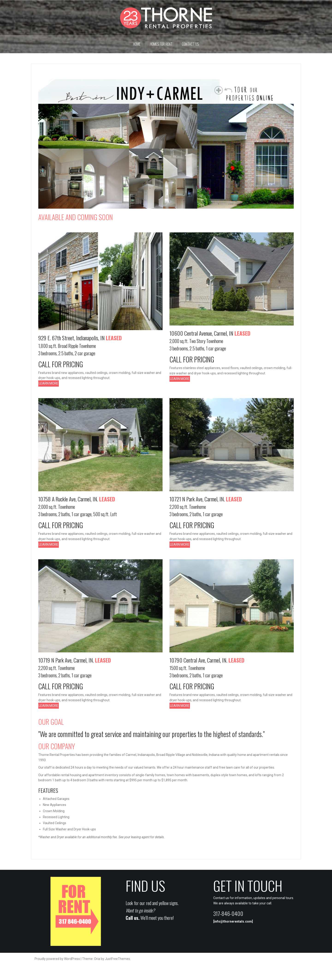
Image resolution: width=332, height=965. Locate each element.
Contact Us (190, 44)
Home (136, 44)
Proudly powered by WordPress (57, 959)
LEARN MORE (48, 383)
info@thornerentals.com (233, 921)
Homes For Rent (161, 44)
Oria (97, 959)
